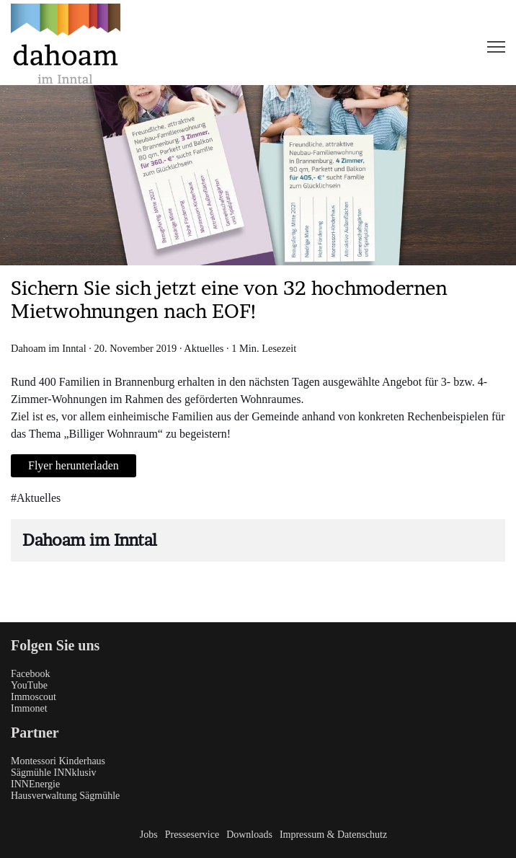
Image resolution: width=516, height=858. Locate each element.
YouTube (29, 685)
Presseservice (192, 834)
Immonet (29, 708)
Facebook (30, 673)
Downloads (249, 834)
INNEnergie (35, 784)
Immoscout (33, 696)
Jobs (149, 834)
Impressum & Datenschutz (333, 834)
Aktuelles (203, 348)
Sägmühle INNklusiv (54, 772)
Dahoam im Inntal (48, 348)
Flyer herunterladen (73, 465)
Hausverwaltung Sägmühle (65, 795)
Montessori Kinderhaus (58, 761)
